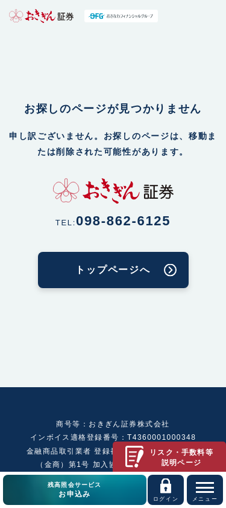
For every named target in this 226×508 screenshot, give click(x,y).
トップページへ (113, 270)
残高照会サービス (74, 490)
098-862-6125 (123, 220)
